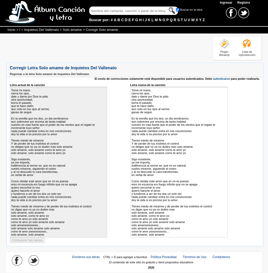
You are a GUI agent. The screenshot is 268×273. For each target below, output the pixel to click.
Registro (243, 2)
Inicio (11, 30)
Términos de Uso (194, 257)
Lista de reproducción (247, 53)
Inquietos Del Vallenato (41, 30)
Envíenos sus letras (86, 257)
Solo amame (72, 30)
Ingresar (226, 2)
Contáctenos (221, 257)
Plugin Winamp (224, 53)
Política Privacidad (164, 257)
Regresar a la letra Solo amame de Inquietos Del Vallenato (49, 74)
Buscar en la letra (191, 9)
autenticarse (221, 78)
